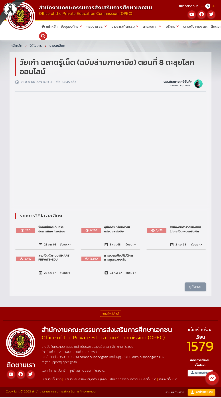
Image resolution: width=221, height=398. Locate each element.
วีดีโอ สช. (36, 46)
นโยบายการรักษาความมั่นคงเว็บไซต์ (132, 379)
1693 (94, 352)
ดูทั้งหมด (195, 287)
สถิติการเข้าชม (200, 373)
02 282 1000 (63, 352)
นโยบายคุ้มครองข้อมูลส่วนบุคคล (85, 379)
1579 (200, 346)
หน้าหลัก (49, 26)
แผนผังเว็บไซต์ (167, 379)
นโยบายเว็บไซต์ (51, 379)
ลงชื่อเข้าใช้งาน (201, 393)
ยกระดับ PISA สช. (195, 26)
